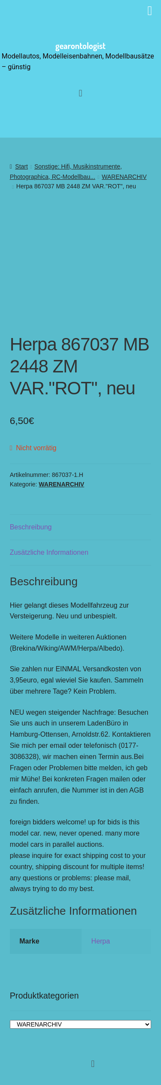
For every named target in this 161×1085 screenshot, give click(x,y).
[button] (80, 93)
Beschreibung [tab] (31, 527)
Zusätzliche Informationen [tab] (49, 552)
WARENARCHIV (124, 176)
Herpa (100, 941)
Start (21, 166)
